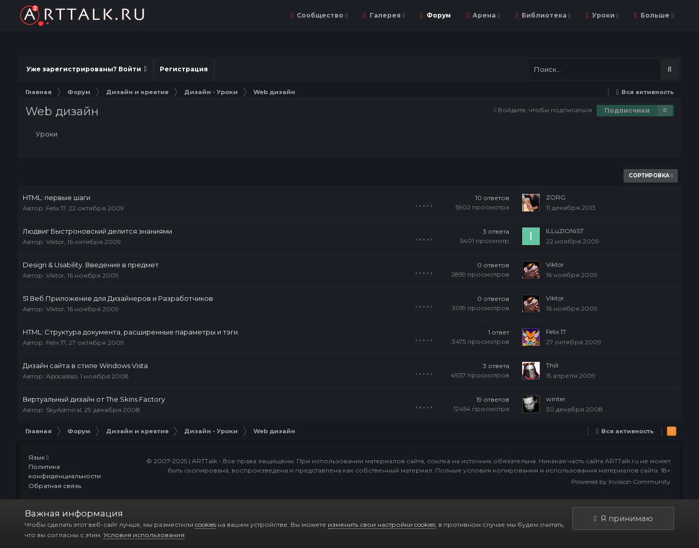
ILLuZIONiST (565, 231)
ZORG (556, 197)
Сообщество (321, 15)
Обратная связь (54, 486)
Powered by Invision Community (621, 481)
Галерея (386, 15)
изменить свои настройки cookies (381, 524)
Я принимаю (623, 518)
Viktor (55, 242)
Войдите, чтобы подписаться (545, 110)
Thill (552, 365)
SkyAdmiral (63, 410)
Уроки (604, 15)
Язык (38, 457)
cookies (205, 524)
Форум (438, 15)
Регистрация (184, 69)
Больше (656, 15)
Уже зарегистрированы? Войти (86, 69)
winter (556, 399)
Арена (485, 15)
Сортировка (651, 175)
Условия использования (144, 535)
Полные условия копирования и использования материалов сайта (546, 470)
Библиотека (545, 15)
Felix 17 (56, 208)
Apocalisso (61, 376)
